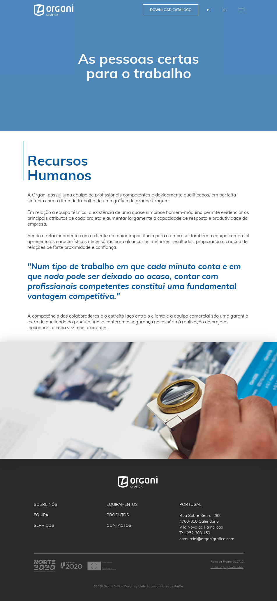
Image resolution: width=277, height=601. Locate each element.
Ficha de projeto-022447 (227, 567)
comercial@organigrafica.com (206, 539)
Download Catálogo (170, 10)
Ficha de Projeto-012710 (227, 561)
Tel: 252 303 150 (194, 533)
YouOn (178, 586)
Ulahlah (143, 586)
